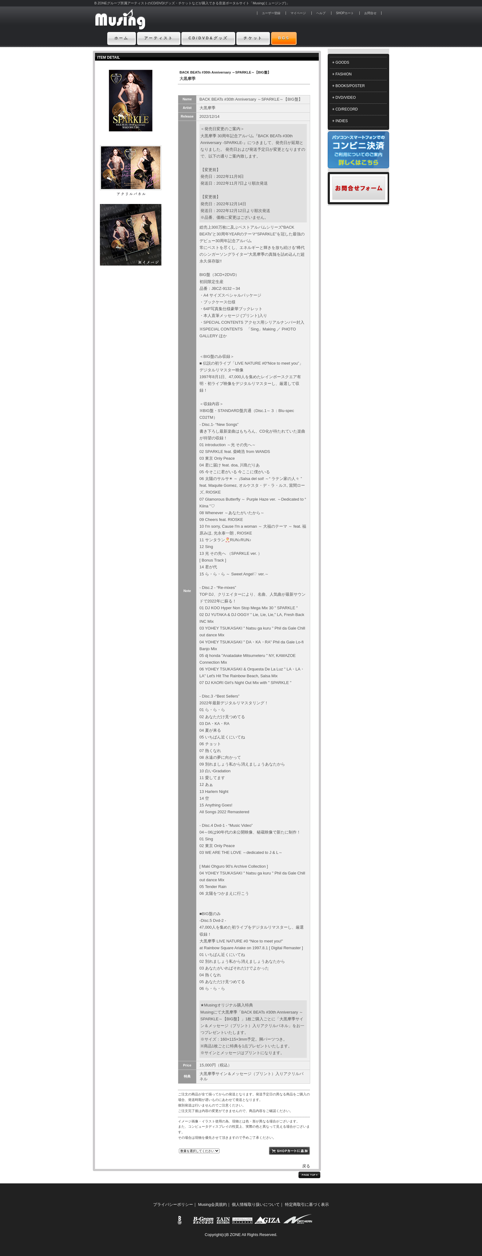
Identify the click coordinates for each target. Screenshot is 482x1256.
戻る (306, 1166)
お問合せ (370, 13)
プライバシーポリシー (173, 1204)
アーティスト (158, 38)
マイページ (298, 13)
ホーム (121, 38)
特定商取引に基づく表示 (307, 1204)
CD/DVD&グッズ (208, 38)
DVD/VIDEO (345, 97)
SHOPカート (345, 13)
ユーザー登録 (271, 13)
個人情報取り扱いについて (256, 1204)
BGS (284, 38)
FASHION (343, 74)
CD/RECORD (346, 109)
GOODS (342, 62)
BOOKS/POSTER (350, 86)
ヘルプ (321, 13)
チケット (253, 38)
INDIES (341, 121)
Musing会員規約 (212, 1204)
